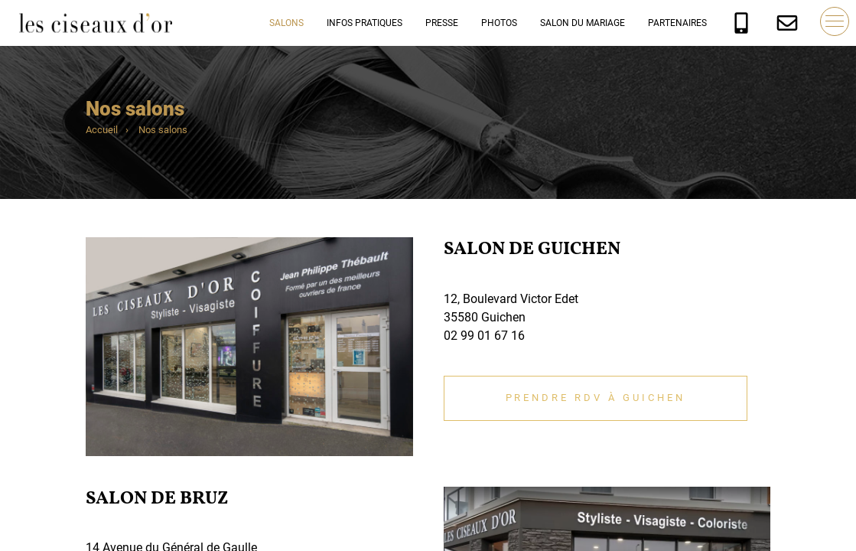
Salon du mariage (582, 23)
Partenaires (677, 23)
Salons (286, 23)
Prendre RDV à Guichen (595, 397)
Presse (441, 23)
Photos (499, 23)
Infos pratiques (364, 23)
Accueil (102, 129)
